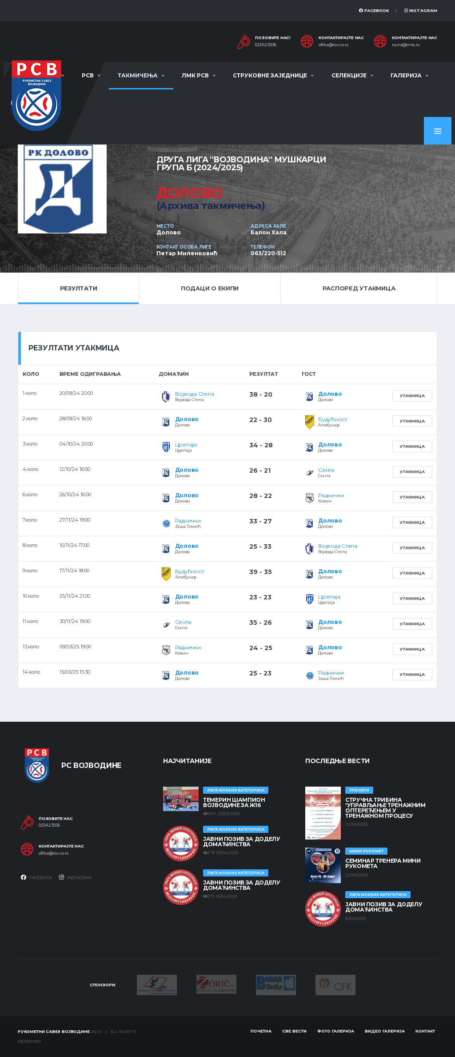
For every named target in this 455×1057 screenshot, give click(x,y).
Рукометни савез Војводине (54, 1031)
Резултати (78, 288)
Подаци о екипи (210, 288)
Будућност (332, 419)
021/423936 (265, 45)
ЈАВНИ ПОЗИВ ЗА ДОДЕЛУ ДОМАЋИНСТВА (241, 842)
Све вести (294, 1031)
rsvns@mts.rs (405, 45)
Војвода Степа (194, 393)
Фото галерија (335, 1031)
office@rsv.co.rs (333, 45)
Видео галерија (385, 1031)
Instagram (420, 10)
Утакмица (412, 395)
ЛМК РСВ (195, 75)
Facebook (374, 10)
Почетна (261, 1031)
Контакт (425, 1031)
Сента (326, 469)
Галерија (406, 75)
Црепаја (186, 444)
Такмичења (138, 75)
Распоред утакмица (359, 288)
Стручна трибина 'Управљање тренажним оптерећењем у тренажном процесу (385, 807)
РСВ (88, 75)
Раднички (331, 495)
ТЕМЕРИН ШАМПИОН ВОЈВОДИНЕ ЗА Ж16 (234, 802)
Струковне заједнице (270, 75)
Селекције (349, 75)
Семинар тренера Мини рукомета (383, 863)
